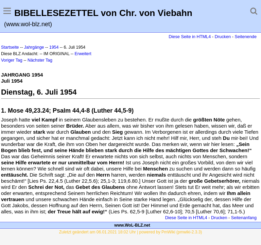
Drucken (223, 36)
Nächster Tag (40, 60)
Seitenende (245, 36)
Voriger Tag (11, 60)
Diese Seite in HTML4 (190, 36)
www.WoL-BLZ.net (132, 225)
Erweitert (83, 53)
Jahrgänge (34, 47)
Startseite (10, 47)
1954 (54, 47)
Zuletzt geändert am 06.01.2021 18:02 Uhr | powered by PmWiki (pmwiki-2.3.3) (130, 232)
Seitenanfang (244, 217)
